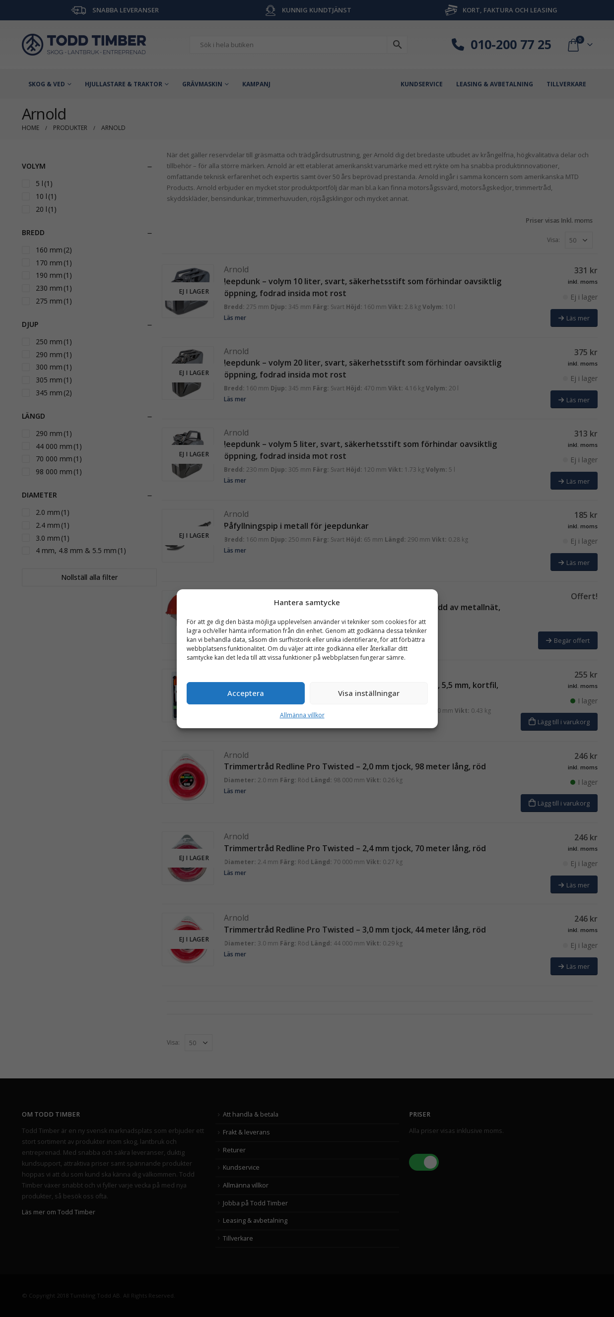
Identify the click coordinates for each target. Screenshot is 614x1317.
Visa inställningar (369, 693)
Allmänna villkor (302, 715)
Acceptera (245, 693)
